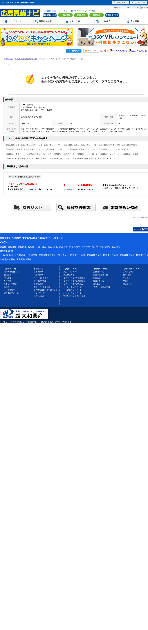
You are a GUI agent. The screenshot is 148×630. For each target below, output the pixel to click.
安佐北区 (12, 246)
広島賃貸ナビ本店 (50, 15)
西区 (44, 246)
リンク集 (7, 281)
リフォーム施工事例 (101, 287)
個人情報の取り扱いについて (46, 290)
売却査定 (97, 284)
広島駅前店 (81, 15)
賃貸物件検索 (45, 21)
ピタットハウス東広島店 (73, 284)
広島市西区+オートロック (87, 154)
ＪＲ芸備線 (19, 255)
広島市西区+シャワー (53, 145)
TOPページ (8, 59)
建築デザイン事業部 (42, 287)
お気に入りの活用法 (139, 51)
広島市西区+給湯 (12, 145)
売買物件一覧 (98, 272)
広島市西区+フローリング (56, 149)
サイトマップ (132, 8)
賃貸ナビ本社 (68, 275)
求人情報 (7, 278)
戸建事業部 (38, 275)
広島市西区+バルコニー (33, 149)
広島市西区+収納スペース (64, 154)
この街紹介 (105, 21)
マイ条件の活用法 (119, 51)
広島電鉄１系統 (77, 255)
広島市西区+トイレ (89, 145)
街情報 (6, 287)
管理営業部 (38, 284)
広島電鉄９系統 (23, 259)
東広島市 (63, 246)
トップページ (14, 21)
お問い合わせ (39, 296)
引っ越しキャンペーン (72, 290)
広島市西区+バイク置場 (15, 159)
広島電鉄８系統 (7, 259)
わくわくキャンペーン (72, 293)
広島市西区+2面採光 (13, 149)
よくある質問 (9, 290)
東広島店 (96, 15)
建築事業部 (38, 272)
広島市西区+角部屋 (129, 145)
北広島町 (116, 246)
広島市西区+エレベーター (110, 154)
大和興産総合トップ (12, 272)
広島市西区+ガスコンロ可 (109, 145)
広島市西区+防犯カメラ (36, 159)
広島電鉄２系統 (94, 255)
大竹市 (95, 246)
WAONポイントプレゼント (74, 296)
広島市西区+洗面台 (71, 145)
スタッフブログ (10, 284)
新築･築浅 (127, 275)
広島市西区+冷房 (123, 149)
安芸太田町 (104, 246)
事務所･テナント (112, 15)
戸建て (125, 281)
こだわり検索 (128, 272)
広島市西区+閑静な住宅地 (58, 159)
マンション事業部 (41, 278)
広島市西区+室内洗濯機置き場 (83, 159)
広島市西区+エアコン (105, 149)
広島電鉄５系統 (127, 255)
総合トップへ (118, 8)
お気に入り (74, 21)
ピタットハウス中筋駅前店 (74, 278)
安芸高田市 (74, 246)
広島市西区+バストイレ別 (31, 145)
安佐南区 (22, 246)
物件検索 (119, 2)
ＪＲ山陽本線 (6, 255)
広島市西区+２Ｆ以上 (106, 159)
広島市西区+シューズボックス (39, 154)
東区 (50, 246)
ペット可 (126, 278)
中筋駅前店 (65, 15)
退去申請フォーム (11, 293)
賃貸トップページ (70, 272)
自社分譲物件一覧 (100, 275)
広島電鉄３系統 (110, 255)
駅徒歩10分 (127, 284)
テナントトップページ (72, 287)
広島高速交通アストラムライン (54, 255)
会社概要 (134, 21)
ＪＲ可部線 (32, 255)
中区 (38, 246)
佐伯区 (31, 246)
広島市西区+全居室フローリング (81, 149)
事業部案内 (38, 269)
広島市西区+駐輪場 (130, 154)
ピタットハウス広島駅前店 (74, 281)
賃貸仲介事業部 (40, 281)
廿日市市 (85, 246)
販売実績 (97, 278)
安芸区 (3, 246)
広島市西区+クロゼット (15, 154)
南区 (55, 246)
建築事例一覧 (98, 281)
